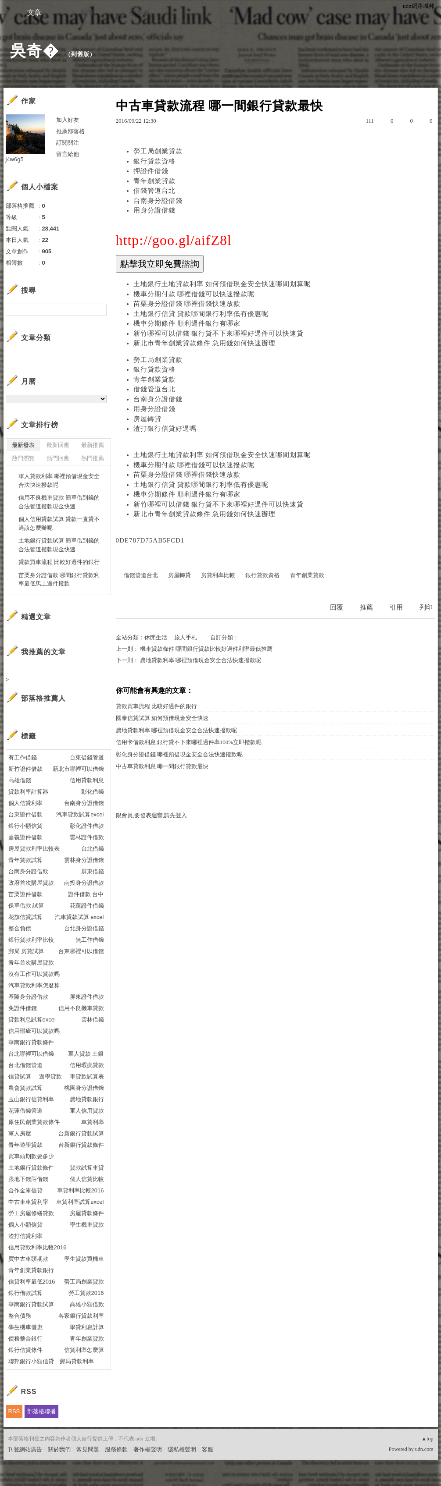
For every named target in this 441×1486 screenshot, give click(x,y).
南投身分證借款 (84, 883)
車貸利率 (92, 1122)
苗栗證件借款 (25, 894)
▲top (427, 1439)
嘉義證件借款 (25, 837)
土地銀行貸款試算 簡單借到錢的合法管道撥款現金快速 (59, 545)
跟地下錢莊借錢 (28, 1179)
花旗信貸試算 (25, 917)
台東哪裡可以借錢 (81, 951)
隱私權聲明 (182, 1449)
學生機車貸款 (87, 1224)
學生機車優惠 (25, 1327)
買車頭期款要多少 (31, 1156)
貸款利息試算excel (32, 1019)
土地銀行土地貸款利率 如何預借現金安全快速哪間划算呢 (222, 283)
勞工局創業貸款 (158, 151)
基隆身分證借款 (28, 996)
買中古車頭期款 (28, 1258)
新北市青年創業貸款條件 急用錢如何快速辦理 (204, 343)
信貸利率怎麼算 (84, 1350)
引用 (396, 607)
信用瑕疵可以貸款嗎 (34, 1031)
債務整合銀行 (25, 1338)
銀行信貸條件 (25, 1350)
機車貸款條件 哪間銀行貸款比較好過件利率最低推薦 (206, 648)
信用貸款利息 (87, 780)
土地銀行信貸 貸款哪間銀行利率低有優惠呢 (201, 313)
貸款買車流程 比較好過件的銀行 (156, 706)
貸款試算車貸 (87, 1167)
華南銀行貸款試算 (31, 1304)
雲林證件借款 (87, 837)
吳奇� (34, 51)
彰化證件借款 (87, 826)
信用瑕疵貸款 (87, 1065)
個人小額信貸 (25, 1224)
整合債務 (19, 1315)
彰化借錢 (92, 791)
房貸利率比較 (218, 575)
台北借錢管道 (25, 1065)
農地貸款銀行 (87, 1099)
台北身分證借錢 (84, 928)
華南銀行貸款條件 (31, 1042)
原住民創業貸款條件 (34, 1122)
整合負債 (19, 928)
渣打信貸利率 (25, 1236)
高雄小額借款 (87, 1304)
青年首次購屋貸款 (31, 962)
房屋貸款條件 (87, 1213)
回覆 (336, 607)
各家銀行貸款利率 (81, 1315)
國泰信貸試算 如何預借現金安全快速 (162, 718)
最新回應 (58, 445)
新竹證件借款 (25, 769)
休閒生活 (155, 637)
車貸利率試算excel (80, 1202)
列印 (426, 607)
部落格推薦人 (43, 698)
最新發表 (23, 445)
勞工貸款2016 (86, 1293)
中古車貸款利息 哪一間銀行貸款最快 (162, 766)
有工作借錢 (22, 757)
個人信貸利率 (25, 803)
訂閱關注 (67, 142)
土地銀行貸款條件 (31, 1167)
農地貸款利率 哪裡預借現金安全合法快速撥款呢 (200, 660)
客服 (207, 1449)
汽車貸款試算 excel (79, 917)
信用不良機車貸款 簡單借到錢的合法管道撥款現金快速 (59, 502)
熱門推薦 (92, 458)
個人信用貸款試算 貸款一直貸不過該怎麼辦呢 (59, 523)
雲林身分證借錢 (84, 860)
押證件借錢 (151, 170)
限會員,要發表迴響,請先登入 (151, 815)
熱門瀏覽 (23, 458)
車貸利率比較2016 (80, 1190)
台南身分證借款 (28, 871)
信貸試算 (19, 1076)
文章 (34, 12)
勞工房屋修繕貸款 (31, 1213)
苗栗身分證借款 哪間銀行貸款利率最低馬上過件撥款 (59, 579)
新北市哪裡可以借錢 (78, 769)
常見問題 (87, 1449)
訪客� (139, 12)
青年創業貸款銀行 (31, 1270)
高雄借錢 (19, 780)
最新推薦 (92, 445)
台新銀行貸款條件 (81, 1145)
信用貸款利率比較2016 (37, 1247)
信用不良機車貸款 (81, 1008)
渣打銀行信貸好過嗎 (165, 428)
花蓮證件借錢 (87, 905)
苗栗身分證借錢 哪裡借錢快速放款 (187, 303)
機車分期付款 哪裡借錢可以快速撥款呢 (194, 294)
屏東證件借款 (87, 996)
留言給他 (67, 154)
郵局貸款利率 (77, 1361)
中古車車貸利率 (28, 1202)
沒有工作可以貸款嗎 (34, 974)
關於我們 (59, 1449)
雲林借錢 (92, 1019)
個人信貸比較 (87, 1179)
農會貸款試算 (25, 1088)
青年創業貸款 (154, 180)
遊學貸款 (50, 1076)
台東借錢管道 (87, 757)
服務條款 (116, 1449)
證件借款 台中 (86, 894)
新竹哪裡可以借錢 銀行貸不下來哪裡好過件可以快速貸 (218, 333)
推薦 (366, 607)
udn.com (424, 1449)
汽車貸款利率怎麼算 (34, 985)
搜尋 (99, 310)
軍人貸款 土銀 (86, 1053)
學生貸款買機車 (84, 1258)
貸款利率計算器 (28, 791)
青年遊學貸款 (25, 1145)
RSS (14, 1411)
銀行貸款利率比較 (31, 939)
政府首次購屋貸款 (31, 883)
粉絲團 (16, 1479)
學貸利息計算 (87, 1327)
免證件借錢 (22, 1008)
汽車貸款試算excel (80, 814)
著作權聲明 (147, 1449)
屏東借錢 (92, 871)
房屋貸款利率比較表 (34, 848)
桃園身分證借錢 (84, 1088)
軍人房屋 (19, 1133)
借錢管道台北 (154, 190)
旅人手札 (185, 637)
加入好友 (67, 120)
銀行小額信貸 (25, 826)
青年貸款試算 (25, 860)
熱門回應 (58, 458)
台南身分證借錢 (158, 200)
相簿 (87, 12)
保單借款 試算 (26, 905)
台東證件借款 (25, 814)
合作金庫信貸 (25, 1190)
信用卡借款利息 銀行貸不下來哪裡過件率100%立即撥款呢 (189, 742)
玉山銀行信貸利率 (31, 1099)
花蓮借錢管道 (25, 1110)
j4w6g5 (15, 159)
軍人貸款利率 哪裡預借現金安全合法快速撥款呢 (59, 480)
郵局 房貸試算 (26, 951)
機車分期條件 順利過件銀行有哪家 (187, 323)
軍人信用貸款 (87, 1110)
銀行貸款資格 (154, 161)
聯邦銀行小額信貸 (31, 1361)
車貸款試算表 (87, 1076)
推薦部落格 (70, 131)
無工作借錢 (89, 939)
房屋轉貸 (147, 418)
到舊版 (80, 54)
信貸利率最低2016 (31, 1281)
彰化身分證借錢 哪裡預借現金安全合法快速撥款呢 (179, 754)
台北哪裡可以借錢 (31, 1053)
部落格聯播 (41, 1411)
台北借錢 (92, 848)
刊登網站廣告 (25, 1449)
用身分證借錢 (154, 210)
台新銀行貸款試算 (81, 1133)
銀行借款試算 (25, 1293)
